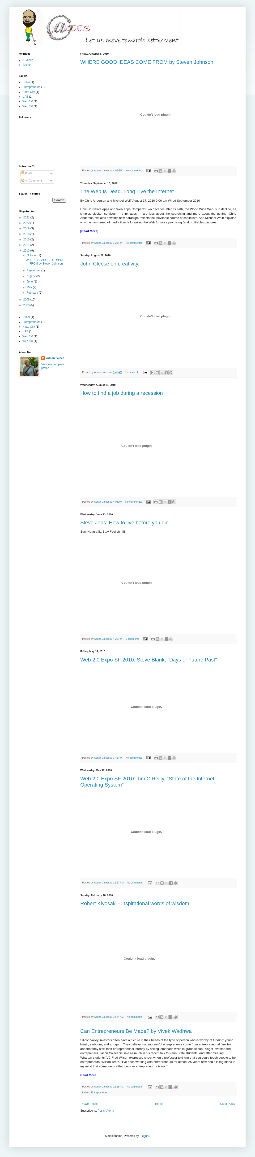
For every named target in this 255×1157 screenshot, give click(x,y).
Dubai (26, 82)
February (33, 292)
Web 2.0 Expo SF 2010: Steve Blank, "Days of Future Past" (148, 660)
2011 (26, 245)
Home (159, 1103)
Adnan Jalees (55, 358)
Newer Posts (89, 1103)
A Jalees (27, 60)
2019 (26, 228)
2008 (26, 305)
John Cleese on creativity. (109, 264)
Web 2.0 (27, 101)
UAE (25, 96)
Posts (26, 173)
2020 (26, 223)
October (32, 255)
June (30, 281)
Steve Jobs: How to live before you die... (126, 523)
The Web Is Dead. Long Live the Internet (127, 191)
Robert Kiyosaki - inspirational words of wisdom (134, 903)
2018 (26, 234)
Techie (26, 64)
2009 (26, 299)
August (31, 276)
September (34, 270)
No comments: (134, 170)
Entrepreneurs (99, 1092)
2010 (26, 250)
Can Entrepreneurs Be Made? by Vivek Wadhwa (136, 1031)
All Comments (31, 180)
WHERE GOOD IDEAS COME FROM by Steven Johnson (146, 62)
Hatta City (28, 92)
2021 (26, 217)
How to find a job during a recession (121, 393)
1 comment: (132, 372)
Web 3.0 (27, 106)
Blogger (144, 1136)
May (30, 287)
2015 (26, 239)
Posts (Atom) (106, 1110)
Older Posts (227, 1103)
